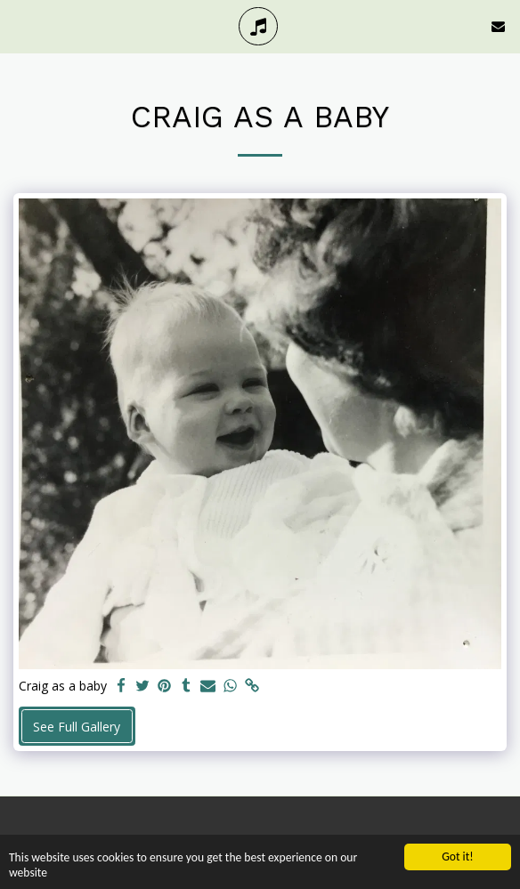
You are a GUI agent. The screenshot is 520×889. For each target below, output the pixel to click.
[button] (19, 25)
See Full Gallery (76, 726)
